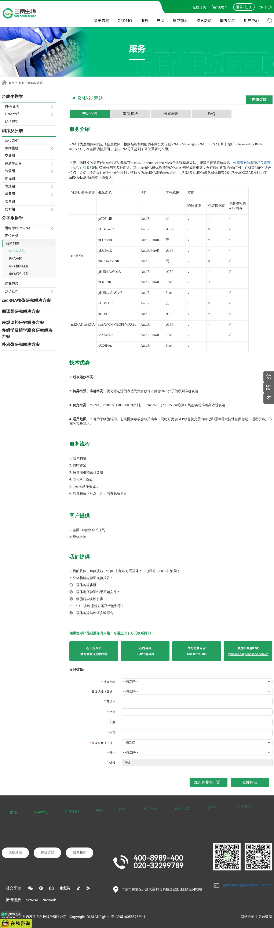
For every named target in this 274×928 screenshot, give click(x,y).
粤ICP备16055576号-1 (128, 914)
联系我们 (227, 20)
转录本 (110, 701)
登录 (239, 7)
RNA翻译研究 (18, 266)
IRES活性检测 (19, 274)
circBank (49, 900)
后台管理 (265, 914)
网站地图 (15, 822)
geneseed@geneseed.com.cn (243, 854)
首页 (12, 83)
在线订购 (199, 7)
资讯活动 (204, 20)
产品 (160, 20)
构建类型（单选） (103, 743)
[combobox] (197, 681)
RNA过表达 (17, 251)
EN (270, 7)
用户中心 (251, 20)
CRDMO (125, 20)
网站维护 (247, 914)
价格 (112, 762)
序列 (112, 712)
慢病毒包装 (241, 163)
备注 (112, 752)
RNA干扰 (15, 258)
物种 (112, 732)
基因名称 (109, 682)
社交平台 (13, 857)
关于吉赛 (101, 20)
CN (261, 7)
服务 (144, 20)
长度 (112, 722)
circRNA (32, 900)
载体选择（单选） (103, 691)
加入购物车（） (208, 782)
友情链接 (13, 900)
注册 (248, 7)
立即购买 (249, 782)
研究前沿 (180, 20)
